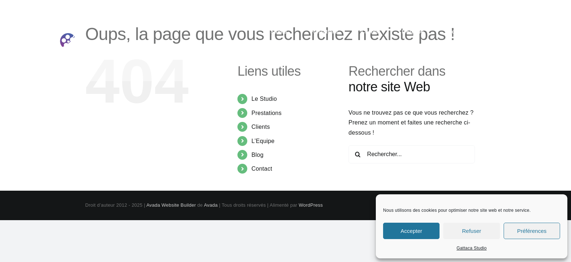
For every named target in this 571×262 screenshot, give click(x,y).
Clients (261, 127)
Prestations (267, 113)
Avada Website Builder (171, 205)
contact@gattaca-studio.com (495, 8)
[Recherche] (357, 154)
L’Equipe (263, 141)
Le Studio (264, 99)
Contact (262, 169)
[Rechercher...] (411, 154)
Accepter (411, 231)
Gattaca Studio (472, 248)
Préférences (532, 231)
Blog (258, 155)
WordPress (311, 205)
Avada (211, 205)
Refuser (471, 231)
